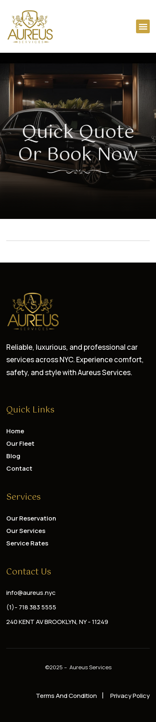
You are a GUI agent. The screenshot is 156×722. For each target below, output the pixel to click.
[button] (143, 26)
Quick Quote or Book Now (78, 144)
